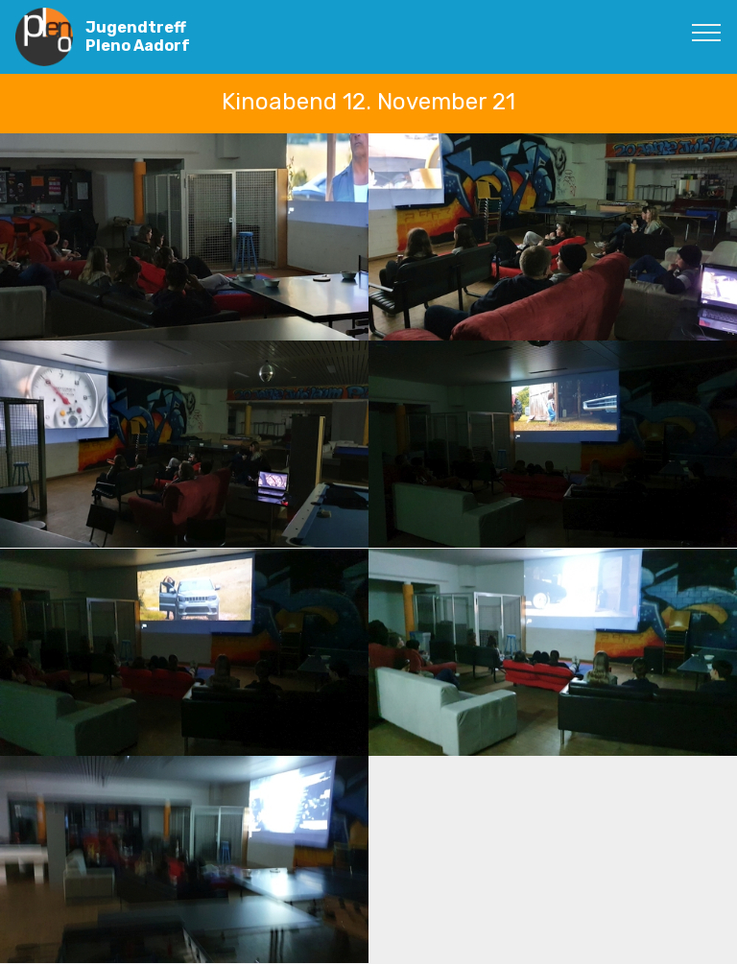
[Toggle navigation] (707, 31)
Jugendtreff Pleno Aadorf (137, 36)
